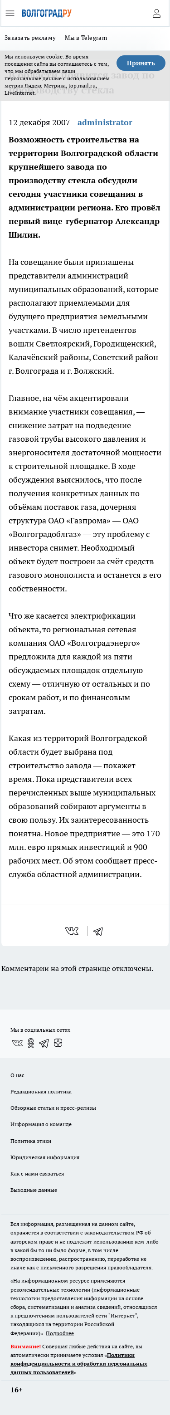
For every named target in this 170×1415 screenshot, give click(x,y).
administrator (105, 122)
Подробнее (60, 1333)
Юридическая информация (44, 1157)
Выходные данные (33, 1189)
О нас (17, 1075)
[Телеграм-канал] (44, 1043)
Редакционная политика (41, 1091)
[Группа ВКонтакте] (17, 1043)
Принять (141, 63)
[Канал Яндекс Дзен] (58, 1043)
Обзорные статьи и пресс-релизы (53, 1107)
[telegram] (101, 931)
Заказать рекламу (30, 38)
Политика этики (30, 1140)
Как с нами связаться (37, 1173)
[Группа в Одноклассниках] (31, 1043)
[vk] (73, 931)
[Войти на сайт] (156, 13)
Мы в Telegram (86, 38)
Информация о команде (41, 1124)
